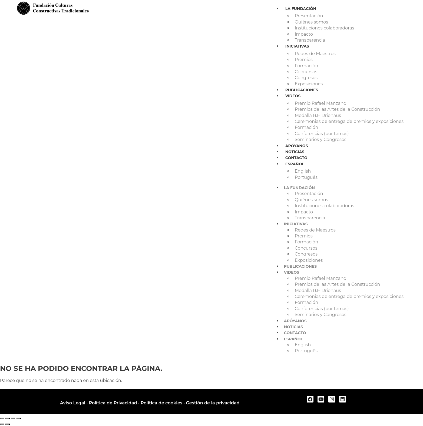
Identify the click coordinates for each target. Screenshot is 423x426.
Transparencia (310, 40)
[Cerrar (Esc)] (18, 418)
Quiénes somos (311, 22)
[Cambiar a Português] (349, 177)
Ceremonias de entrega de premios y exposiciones (349, 121)
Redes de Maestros (315, 53)
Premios (304, 59)
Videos (293, 95)
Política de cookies (161, 402)
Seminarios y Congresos (320, 139)
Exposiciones (309, 83)
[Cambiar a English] (349, 171)
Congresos (306, 77)
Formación (306, 65)
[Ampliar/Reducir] (2, 418)
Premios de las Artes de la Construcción (337, 109)
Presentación (309, 15)
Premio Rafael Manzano (320, 103)
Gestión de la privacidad (212, 402)
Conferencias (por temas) (322, 133)
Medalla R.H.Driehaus (318, 115)
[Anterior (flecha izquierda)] (2, 424)
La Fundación (300, 8)
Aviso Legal (72, 402)
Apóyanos (296, 145)
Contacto (296, 157)
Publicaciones (301, 90)
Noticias (295, 151)
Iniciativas (297, 46)
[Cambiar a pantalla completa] (7, 418)
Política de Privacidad (113, 402)
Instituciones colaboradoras (324, 28)
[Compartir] (13, 418)
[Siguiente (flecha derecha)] (7, 424)
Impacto (304, 34)
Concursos (306, 71)
